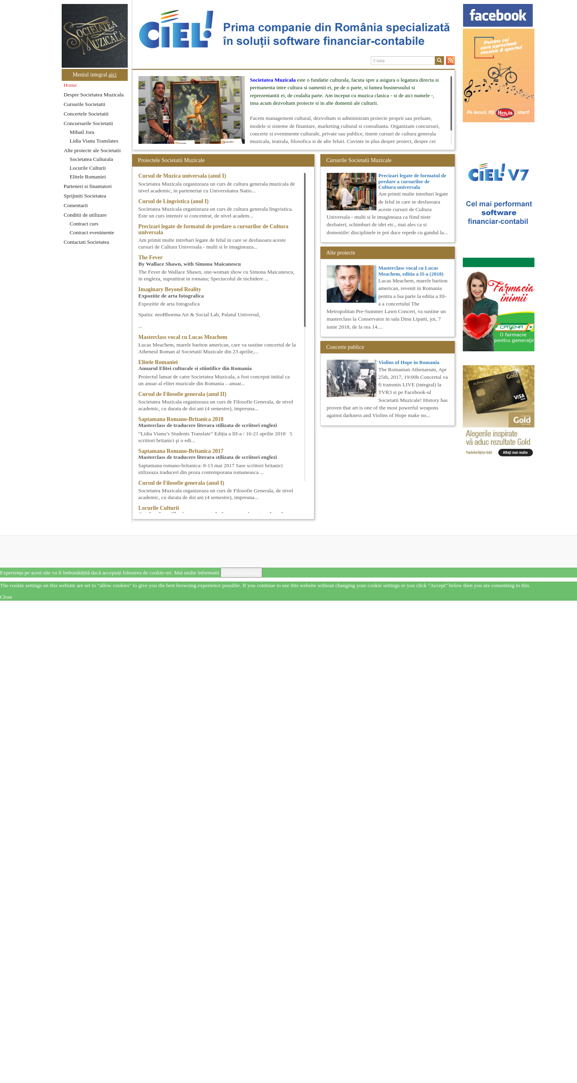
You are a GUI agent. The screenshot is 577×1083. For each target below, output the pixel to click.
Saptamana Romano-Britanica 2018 (181, 419)
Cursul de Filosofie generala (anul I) (181, 483)
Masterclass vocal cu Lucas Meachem (183, 337)
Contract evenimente (92, 232)
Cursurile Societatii (84, 104)
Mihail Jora (82, 132)
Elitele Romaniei (88, 177)
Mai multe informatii (196, 573)
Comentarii (76, 205)
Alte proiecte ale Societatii (92, 150)
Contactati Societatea (86, 242)
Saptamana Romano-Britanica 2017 (181, 451)
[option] (293, 29)
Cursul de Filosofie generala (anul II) (182, 394)
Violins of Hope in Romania (408, 362)
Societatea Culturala (91, 159)
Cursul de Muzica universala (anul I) (182, 176)
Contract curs (84, 224)
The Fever (150, 257)
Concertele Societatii (86, 114)
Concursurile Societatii (88, 123)
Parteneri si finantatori (88, 186)
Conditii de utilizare (85, 215)
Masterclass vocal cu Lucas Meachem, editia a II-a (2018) (411, 270)
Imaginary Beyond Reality (169, 289)
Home (70, 85)
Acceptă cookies (241, 573)
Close (6, 597)
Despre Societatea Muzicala (94, 95)
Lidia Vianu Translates (94, 141)
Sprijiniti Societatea (85, 196)
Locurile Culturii (88, 168)
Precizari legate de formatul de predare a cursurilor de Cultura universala (412, 181)
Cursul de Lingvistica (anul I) (173, 201)
